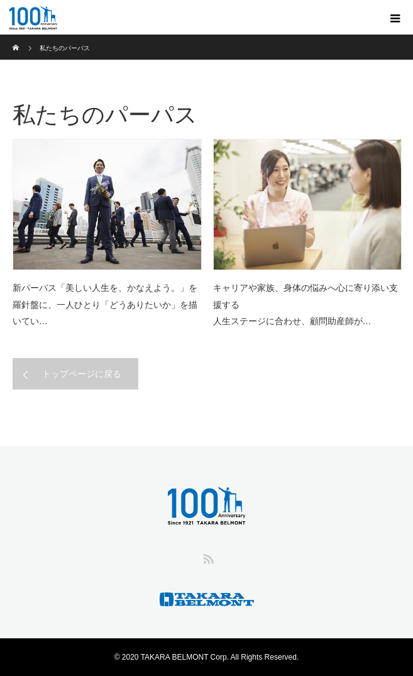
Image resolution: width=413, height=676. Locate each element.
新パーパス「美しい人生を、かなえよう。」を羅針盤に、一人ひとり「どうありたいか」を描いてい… (105, 304)
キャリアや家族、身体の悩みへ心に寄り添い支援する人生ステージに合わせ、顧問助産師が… (305, 304)
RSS (206, 556)
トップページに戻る (81, 374)
